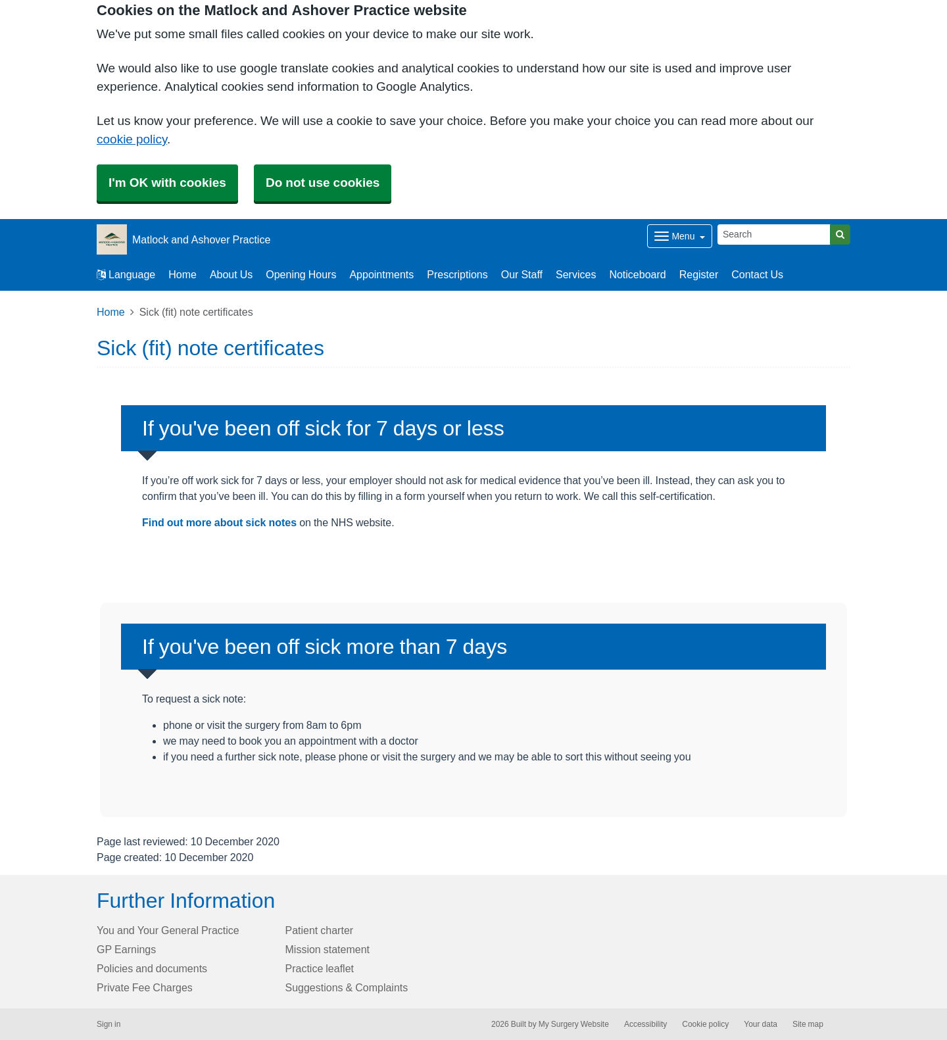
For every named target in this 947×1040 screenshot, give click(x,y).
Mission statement (327, 949)
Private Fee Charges (145, 987)
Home (182, 274)
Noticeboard (637, 274)
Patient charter (319, 930)
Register (699, 274)
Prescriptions (457, 274)
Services (576, 274)
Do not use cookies (322, 182)
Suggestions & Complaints (346, 987)
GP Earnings (126, 949)
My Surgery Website (574, 1024)
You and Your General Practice (168, 930)
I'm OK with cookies (167, 182)
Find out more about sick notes (219, 522)
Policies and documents (152, 968)
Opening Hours (301, 274)
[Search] (774, 234)
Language (126, 274)
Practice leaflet (319, 968)
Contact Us (757, 274)
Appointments (381, 274)
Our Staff (522, 274)
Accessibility (645, 1024)
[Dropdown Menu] (679, 236)
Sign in (108, 1024)
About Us (231, 274)
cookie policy (132, 139)
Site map (807, 1024)
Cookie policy (705, 1024)
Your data (760, 1024)
